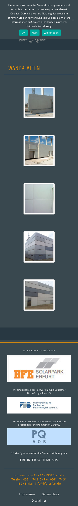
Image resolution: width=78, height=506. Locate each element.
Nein (35, 32)
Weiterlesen (51, 32)
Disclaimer (39, 500)
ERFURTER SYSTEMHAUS (39, 460)
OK (23, 32)
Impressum (27, 494)
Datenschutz (50, 494)
